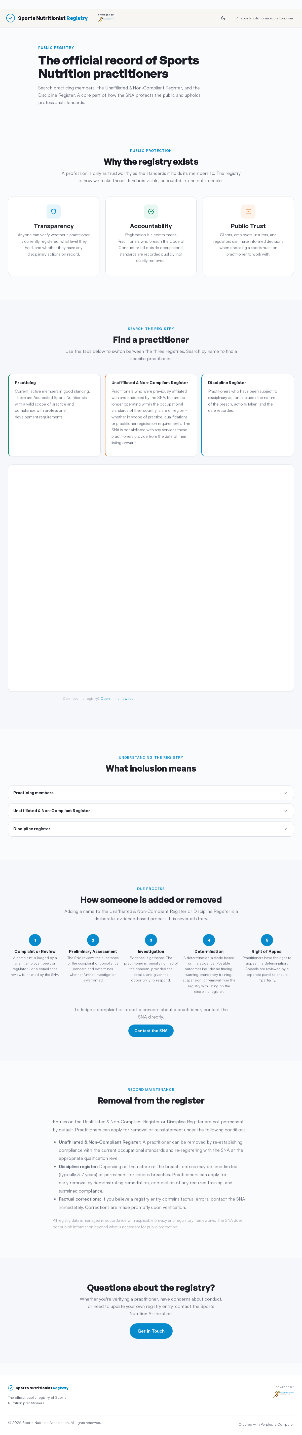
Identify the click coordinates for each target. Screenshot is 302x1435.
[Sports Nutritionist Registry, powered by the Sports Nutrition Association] (60, 18)
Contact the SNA (151, 1031)
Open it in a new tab (117, 699)
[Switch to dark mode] (223, 18)
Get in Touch (151, 1332)
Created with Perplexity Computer (266, 1424)
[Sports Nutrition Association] (283, 1394)
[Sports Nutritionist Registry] (38, 1388)
